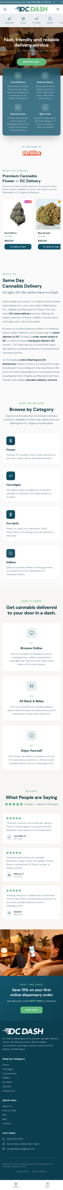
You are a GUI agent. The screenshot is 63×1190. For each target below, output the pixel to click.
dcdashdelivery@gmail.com (18, 1148)
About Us (7, 1106)
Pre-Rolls (7, 1082)
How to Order (9, 1110)
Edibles (6, 1077)
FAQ (4, 1114)
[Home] (4, 9)
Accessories (8, 1090)
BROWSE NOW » (31, 62)
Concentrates (9, 1073)
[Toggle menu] (58, 9)
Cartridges (7, 1069)
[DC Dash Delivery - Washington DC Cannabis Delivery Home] (31, 9)
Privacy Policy (23, 1171)
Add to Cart (18, 246)
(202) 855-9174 (12, 1139)
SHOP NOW (31, 1011)
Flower (5, 1064)
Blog (4, 1119)
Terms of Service (39, 1171)
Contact (6, 1123)
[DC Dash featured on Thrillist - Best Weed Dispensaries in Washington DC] (31, 153)
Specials (6, 1086)
